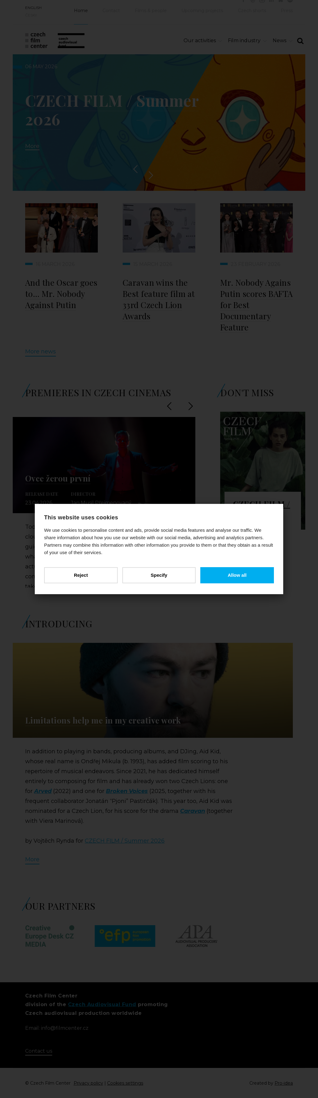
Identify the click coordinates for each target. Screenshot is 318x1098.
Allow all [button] (237, 575)
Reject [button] (81, 575)
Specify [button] (159, 575)
